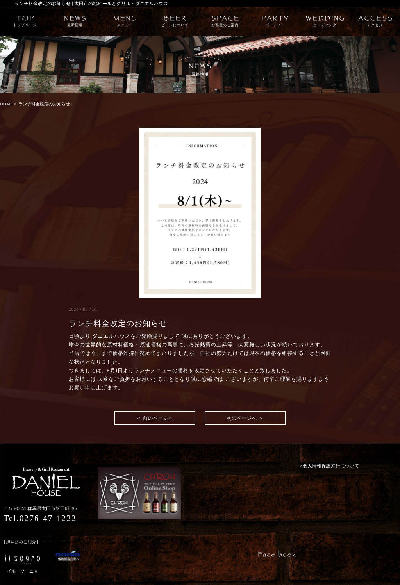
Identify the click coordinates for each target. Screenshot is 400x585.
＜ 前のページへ (154, 418)
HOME (6, 104)
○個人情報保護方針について (329, 466)
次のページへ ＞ (245, 418)
